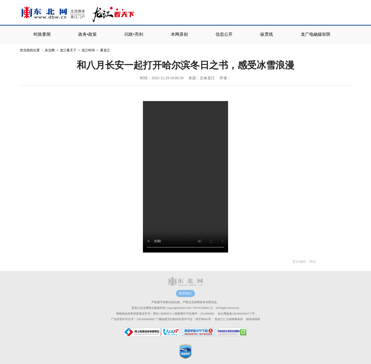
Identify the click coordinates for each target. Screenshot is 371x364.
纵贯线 (266, 34)
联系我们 (185, 293)
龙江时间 (88, 50)
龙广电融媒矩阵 (316, 34)
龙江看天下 (68, 50)
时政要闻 (42, 34)
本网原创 (179, 34)
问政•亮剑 (133, 34)
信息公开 (224, 34)
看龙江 (105, 50)
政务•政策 (87, 34)
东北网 (50, 50)
